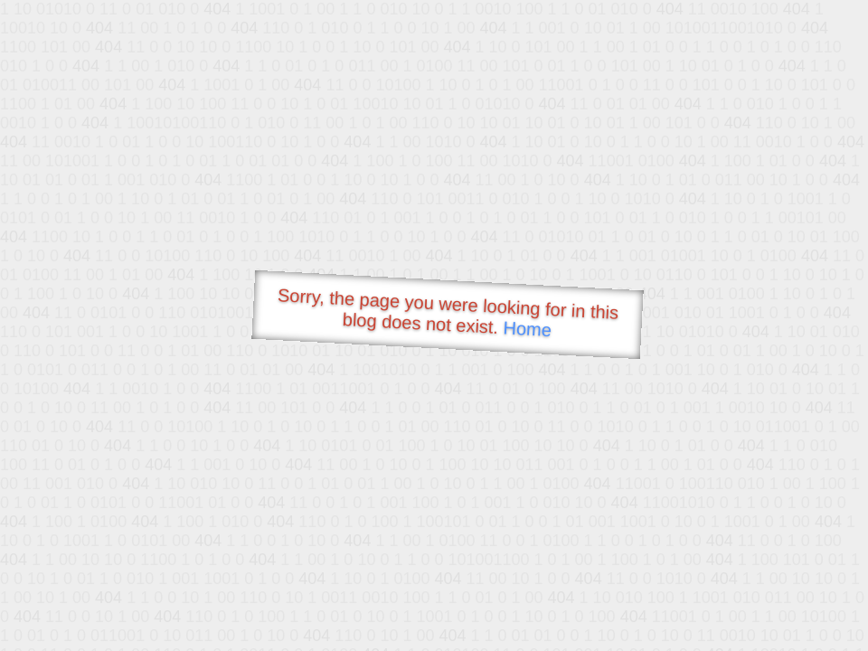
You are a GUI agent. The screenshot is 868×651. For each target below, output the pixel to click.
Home (527, 328)
